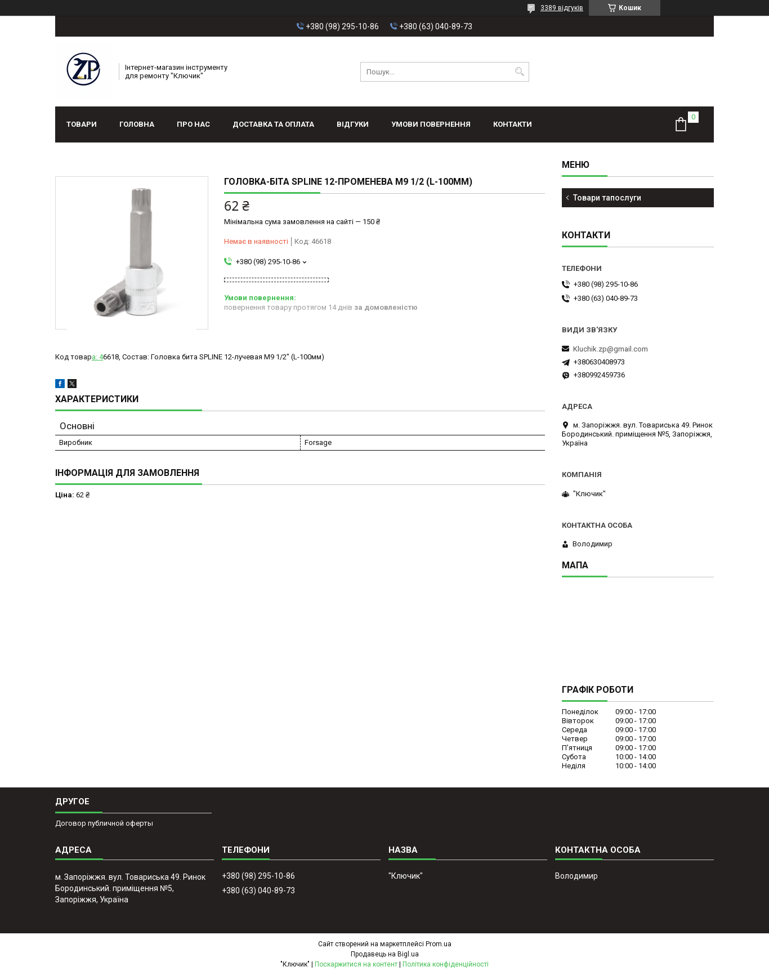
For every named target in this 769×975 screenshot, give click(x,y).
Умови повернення (431, 124)
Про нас (193, 124)
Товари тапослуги (607, 197)
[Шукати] (519, 72)
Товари (81, 124)
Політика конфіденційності (446, 964)
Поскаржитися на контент (356, 964)
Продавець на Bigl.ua (385, 954)
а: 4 (97, 357)
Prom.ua (438, 944)
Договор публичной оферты (104, 823)
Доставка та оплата (273, 124)
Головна (136, 124)
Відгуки (353, 124)
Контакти (512, 124)
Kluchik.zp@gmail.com (610, 349)
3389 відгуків (561, 8)
